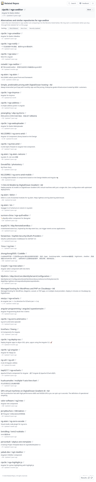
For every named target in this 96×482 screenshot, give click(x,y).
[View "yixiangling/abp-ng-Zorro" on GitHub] (25, 113)
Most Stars (24, 28)
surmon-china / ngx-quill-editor (15, 215)
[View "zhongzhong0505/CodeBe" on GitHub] (26, 253)
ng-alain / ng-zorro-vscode (12, 421)
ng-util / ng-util (7, 360)
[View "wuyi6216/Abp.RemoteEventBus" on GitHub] (31, 225)
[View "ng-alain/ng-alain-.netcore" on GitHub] (26, 154)
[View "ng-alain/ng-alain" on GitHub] (18, 74)
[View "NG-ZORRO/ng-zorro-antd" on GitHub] (26, 133)
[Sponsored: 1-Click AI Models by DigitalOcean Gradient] (48, 187)
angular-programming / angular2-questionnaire (22, 308)
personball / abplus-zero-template (16, 441)
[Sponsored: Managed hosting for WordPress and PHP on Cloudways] (48, 290)
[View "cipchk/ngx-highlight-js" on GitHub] (23, 462)
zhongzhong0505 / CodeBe (13, 253)
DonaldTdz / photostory (11, 164)
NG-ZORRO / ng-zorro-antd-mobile (16, 174)
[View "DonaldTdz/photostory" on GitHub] (23, 164)
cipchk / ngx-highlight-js (11, 462)
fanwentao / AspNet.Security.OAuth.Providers (21, 236)
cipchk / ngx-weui (8, 54)
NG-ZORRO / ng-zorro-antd (13, 133)
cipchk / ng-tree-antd (10, 144)
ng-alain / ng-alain (9, 74)
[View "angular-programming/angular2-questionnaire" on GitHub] (45, 308)
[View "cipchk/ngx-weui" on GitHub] (17, 54)
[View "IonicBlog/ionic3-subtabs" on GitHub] (25, 431)
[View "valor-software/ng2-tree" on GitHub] (24, 401)
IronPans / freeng (8, 329)
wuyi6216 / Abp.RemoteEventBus (15, 225)
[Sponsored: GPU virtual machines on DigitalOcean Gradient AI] (48, 393)
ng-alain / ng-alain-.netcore (13, 154)
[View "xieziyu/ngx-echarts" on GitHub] (20, 298)
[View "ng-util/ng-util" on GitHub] (15, 360)
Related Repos (11, 3)
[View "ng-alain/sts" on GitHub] (13, 205)
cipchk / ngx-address (10, 102)
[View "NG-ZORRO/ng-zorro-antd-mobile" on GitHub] (33, 174)
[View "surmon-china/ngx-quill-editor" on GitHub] (30, 215)
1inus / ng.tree (7, 246)
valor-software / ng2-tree (12, 400)
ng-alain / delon (8, 194)
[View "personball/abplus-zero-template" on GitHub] (32, 442)
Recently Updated (35, 28)
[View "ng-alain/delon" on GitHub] (16, 195)
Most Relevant (13, 28)
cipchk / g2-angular (9, 349)
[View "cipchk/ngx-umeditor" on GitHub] (22, 33)
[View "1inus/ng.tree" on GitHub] (15, 246)
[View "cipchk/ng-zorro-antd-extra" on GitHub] (27, 319)
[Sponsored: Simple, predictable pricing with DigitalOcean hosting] (48, 85)
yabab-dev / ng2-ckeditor (12, 452)
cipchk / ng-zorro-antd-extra (13, 319)
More (90, 10)
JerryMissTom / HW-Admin (12, 411)
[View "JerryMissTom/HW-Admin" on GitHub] (25, 411)
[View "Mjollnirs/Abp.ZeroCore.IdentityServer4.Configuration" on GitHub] (51, 276)
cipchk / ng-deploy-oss (11, 339)
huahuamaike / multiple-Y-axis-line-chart (19, 380)
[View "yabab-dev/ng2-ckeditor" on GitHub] (24, 452)
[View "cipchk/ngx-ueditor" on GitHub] (25, 9)
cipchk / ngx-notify (9, 43)
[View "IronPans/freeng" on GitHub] (18, 329)
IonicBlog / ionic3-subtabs (12, 431)
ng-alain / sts (6, 205)
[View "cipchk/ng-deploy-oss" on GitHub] (22, 339)
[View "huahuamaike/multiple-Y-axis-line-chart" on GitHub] (38, 380)
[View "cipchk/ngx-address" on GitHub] (20, 103)
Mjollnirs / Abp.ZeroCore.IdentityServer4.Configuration (25, 276)
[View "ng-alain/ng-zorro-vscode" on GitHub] (25, 421)
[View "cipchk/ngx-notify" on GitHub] (18, 43)
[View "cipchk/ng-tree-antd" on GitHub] (21, 144)
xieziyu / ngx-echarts (10, 298)
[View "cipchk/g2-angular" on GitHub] (19, 350)
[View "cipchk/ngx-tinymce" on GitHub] (20, 92)
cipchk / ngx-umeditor (10, 33)
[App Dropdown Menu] (93, 3)
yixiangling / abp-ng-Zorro (12, 113)
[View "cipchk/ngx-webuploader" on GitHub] (25, 123)
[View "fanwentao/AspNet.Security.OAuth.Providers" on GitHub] (42, 236)
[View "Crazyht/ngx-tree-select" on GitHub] (24, 266)
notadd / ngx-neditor (10, 64)
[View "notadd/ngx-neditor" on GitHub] (21, 64)
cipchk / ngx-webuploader (12, 123)
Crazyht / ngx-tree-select (12, 266)
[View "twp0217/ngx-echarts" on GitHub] (22, 370)
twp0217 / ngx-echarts (11, 370)
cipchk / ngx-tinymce (10, 92)
